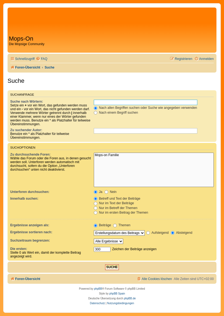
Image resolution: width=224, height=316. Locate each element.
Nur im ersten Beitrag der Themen (121, 212)
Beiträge (102, 225)
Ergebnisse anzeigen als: (29, 225)
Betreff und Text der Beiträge (117, 198)
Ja (98, 192)
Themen (121, 225)
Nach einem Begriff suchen (116, 112)
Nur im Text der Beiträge (114, 203)
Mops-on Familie (153, 155)
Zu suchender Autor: (26, 130)
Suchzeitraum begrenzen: (30, 240)
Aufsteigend (157, 233)
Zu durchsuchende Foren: (30, 154)
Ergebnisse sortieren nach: (31, 232)
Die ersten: (18, 249)
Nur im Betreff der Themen (115, 208)
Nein (110, 192)
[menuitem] (41, 59)
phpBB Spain (117, 293)
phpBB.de (130, 298)
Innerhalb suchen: (24, 198)
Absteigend (181, 233)
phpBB (98, 288)
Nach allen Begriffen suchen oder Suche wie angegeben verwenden (145, 108)
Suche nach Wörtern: (26, 101)
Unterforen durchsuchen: (29, 192)
